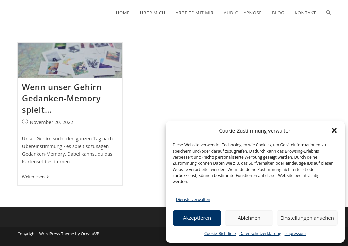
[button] (334, 130)
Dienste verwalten (193, 200)
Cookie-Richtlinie (220, 233)
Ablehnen (249, 217)
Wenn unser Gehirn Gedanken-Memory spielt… (62, 98)
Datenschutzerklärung (260, 233)
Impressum (295, 233)
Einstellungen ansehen (307, 217)
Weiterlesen (35, 177)
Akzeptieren (197, 217)
